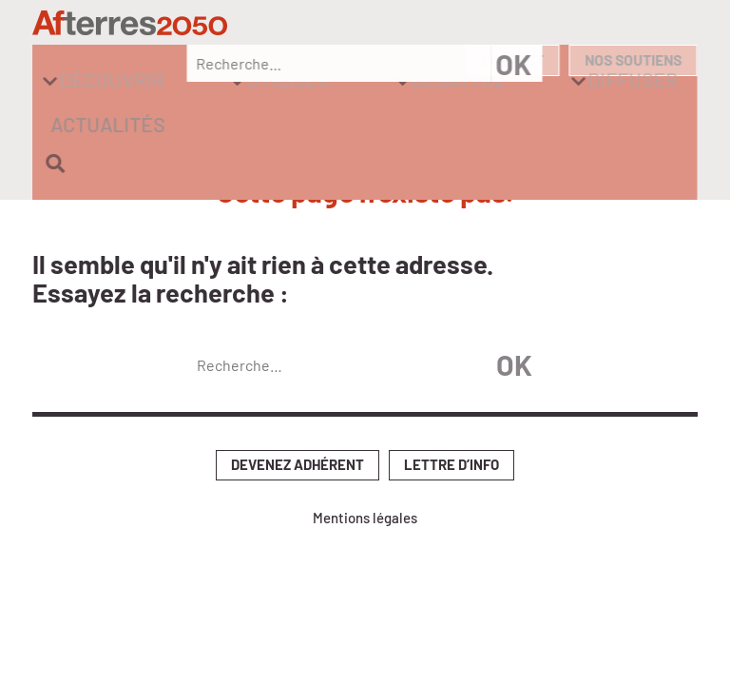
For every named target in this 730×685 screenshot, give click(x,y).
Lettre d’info (451, 392)
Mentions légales (365, 444)
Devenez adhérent (297, 392)
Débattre (358, 61)
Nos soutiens (631, 25)
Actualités (581, 61)
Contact (505, 25)
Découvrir (127, 61)
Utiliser (245, 61)
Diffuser (475, 61)
